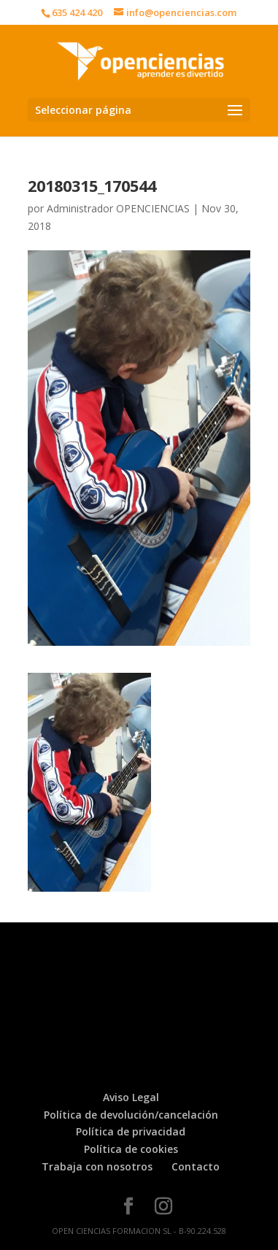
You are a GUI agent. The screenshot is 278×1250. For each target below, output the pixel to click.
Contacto (195, 1166)
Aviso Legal (131, 1097)
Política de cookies (131, 1149)
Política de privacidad (130, 1131)
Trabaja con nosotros (97, 1166)
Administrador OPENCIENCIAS (118, 208)
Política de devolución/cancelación (131, 1115)
